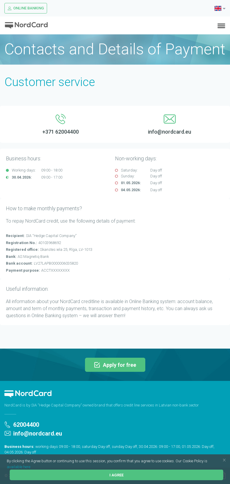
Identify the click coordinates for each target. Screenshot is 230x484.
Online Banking (26, 8)
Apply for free (115, 365)
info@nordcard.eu (33, 433)
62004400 (21, 424)
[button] (209, 461)
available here (18, 467)
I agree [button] (116, 475)
